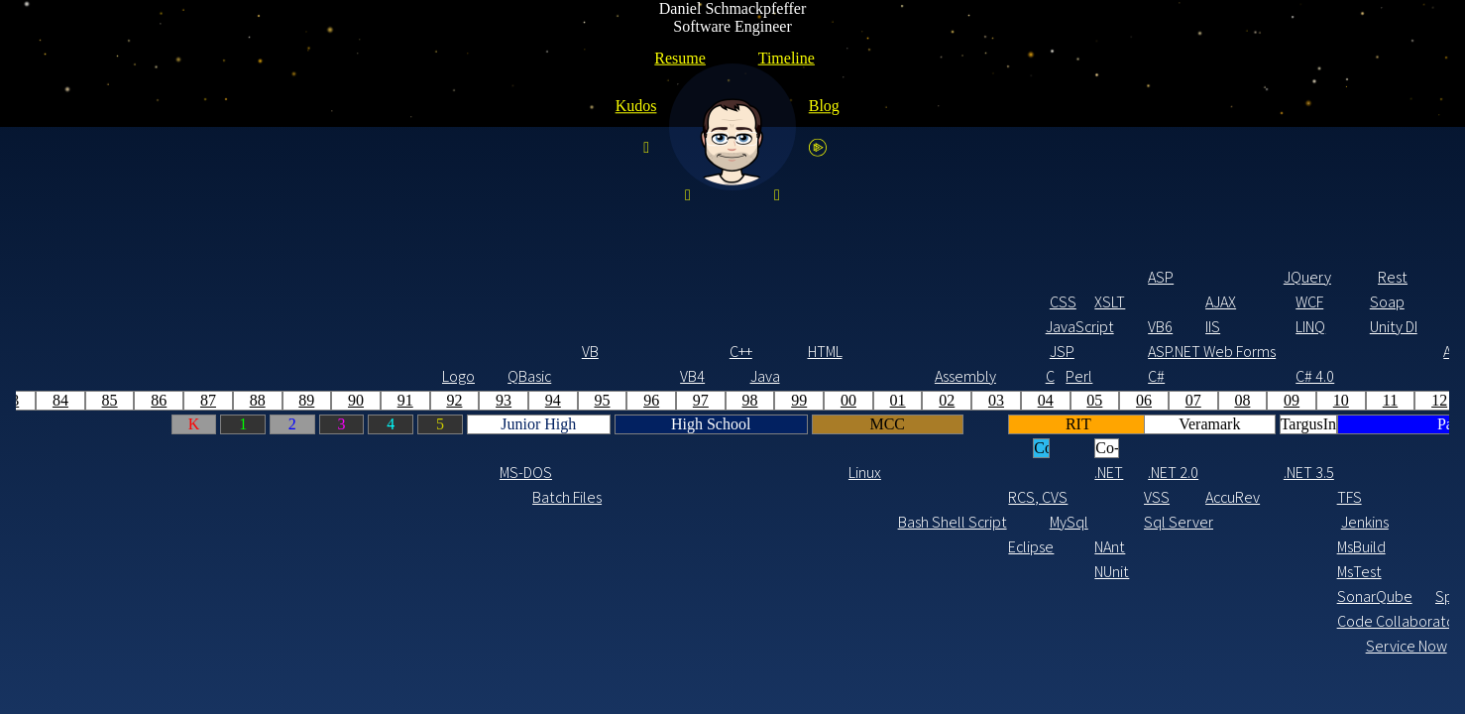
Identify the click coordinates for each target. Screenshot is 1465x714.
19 (1080, 400)
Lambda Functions (1293, 596)
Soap (683, 302)
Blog (824, 105)
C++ (37, 351)
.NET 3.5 (604, 472)
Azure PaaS (957, 546)
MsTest (655, 571)
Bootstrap (859, 326)
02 (243, 400)
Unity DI (690, 326)
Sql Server (465, 522)
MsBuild (657, 546)
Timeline (786, 58)
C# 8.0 (1137, 376)
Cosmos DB (1084, 522)
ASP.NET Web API (859, 351)
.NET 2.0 (469, 472)
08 (538, 400)
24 (1326, 400)
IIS (509, 326)
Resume (680, 58)
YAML (948, 670)
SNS (1282, 571)
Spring (1228, 277)
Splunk (754, 596)
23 (1278, 400)
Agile (764, 522)
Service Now (687, 646)
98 (47, 400)
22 (1228, 400)
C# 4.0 (611, 376)
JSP (358, 351)
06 (440, 400)
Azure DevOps (936, 571)
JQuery (603, 277)
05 (390, 400)
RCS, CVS (329, 497)
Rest (689, 277)
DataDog (1277, 621)
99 (95, 400)
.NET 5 (1186, 497)
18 (1031, 400)
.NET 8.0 (1380, 472)
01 (194, 400)
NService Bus (863, 497)
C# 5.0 (800, 376)
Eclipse (327, 546)
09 (588, 400)
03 (292, 400)
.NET (405, 472)
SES (1249, 546)
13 (785, 400)
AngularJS (1207, 326)
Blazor (1138, 326)
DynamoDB (1364, 522)
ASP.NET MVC (764, 351)
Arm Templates (957, 522)
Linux (161, 472)
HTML (121, 351)
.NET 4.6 (912, 472)
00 (145, 400)
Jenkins (661, 522)
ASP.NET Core (1142, 351)
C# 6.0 (906, 376)
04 (342, 400)
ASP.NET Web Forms (469, 351)
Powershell (957, 621)
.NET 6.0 (1261, 472)
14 (835, 400)
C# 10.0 (1259, 376)
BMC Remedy (912, 646)
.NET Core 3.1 (1142, 472)
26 (1425, 400)
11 (686, 400)
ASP (457, 277)
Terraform (1270, 522)
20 (1130, 400)
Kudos (636, 105)
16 (933, 400)
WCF (606, 302)
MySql (365, 522)
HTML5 (1171, 236)
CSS (359, 302)
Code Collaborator (658, 621)
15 (883, 400)
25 (1376, 400)
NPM (1172, 546)
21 (1178, 400)
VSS (453, 497)
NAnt (406, 546)
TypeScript (1174, 302)
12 (735, 400)
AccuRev (526, 497)
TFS (645, 497)
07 (490, 400)
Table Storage (936, 596)
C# (452, 376)
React (1255, 302)
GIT (1005, 497)
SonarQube (658, 596)
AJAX (517, 302)
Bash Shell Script (219, 522)
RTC (794, 546)
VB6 (456, 326)
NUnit (408, 571)
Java (61, 376)
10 (637, 400)
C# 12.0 (1378, 376)
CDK (1291, 497)
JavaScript (367, 326)
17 (982, 400)
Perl (375, 376)
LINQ (606, 326)
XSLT (406, 302)
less (1171, 277)
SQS (1283, 546)
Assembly (256, 376)
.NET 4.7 (1019, 472)
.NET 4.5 (806, 472)
